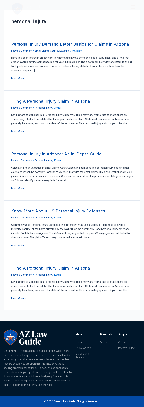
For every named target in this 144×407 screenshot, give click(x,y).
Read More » (18, 78)
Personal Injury (43, 107)
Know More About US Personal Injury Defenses (58, 211)
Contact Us (124, 342)
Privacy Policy (126, 347)
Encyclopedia (83, 347)
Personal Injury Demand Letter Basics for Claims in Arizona (70, 44)
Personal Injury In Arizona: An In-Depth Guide (56, 153)
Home (79, 342)
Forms (103, 342)
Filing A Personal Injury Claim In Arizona (50, 101)
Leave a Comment (21, 50)
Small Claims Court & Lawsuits (52, 50)
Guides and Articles (82, 355)
